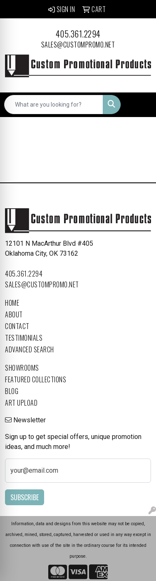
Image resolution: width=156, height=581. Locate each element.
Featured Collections (35, 379)
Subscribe (24, 497)
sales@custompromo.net (78, 45)
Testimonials (23, 338)
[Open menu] (139, 104)
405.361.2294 (78, 33)
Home (12, 303)
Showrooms (22, 368)
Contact (17, 326)
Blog (11, 391)
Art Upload (21, 403)
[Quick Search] (53, 104)
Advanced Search (29, 349)
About (14, 314)
